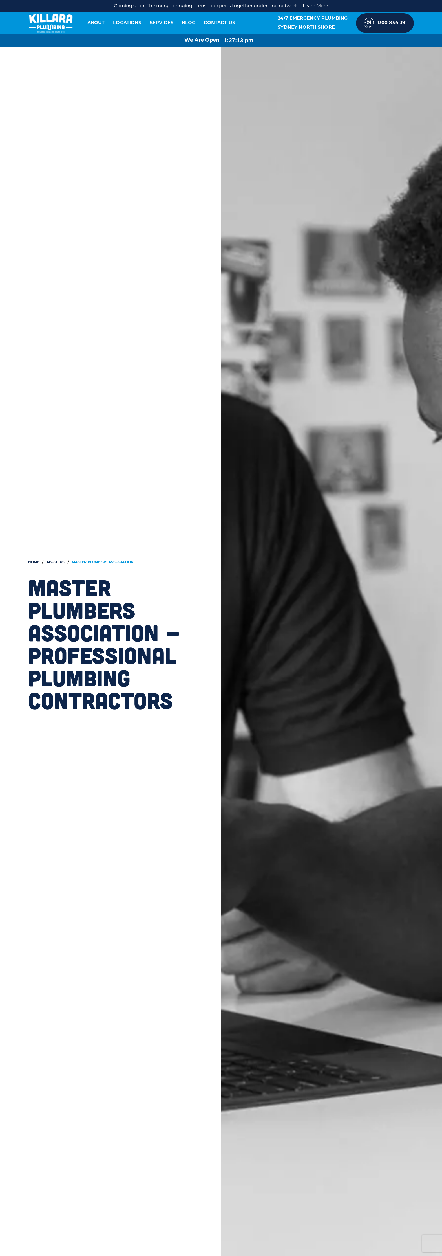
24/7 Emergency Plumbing (313, 18)
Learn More (315, 6)
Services (161, 23)
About (96, 23)
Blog (188, 23)
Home (33, 562)
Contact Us (219, 23)
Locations (127, 23)
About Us (56, 562)
